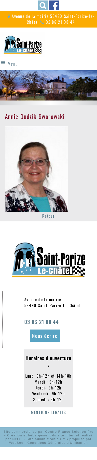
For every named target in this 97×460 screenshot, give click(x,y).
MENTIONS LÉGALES (48, 412)
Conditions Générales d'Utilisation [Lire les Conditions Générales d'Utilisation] (58, 443)
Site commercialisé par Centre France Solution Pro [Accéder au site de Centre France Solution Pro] (48, 431)
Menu (13, 63)
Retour (48, 216)
